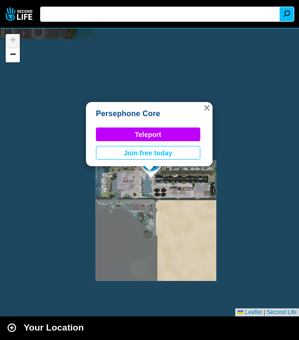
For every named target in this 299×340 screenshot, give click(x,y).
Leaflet (250, 312)
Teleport (148, 134)
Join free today (148, 153)
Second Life (20, 14)
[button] (207, 107)
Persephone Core (128, 114)
